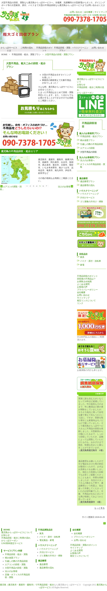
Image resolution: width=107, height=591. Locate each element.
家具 (82, 257)
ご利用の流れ (26, 48)
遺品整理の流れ (87, 185)
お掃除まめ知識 (84, 281)
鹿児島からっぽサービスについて (16, 532)
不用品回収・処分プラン (91, 136)
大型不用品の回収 (88, 152)
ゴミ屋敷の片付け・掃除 (91, 201)
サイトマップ (101, 12)
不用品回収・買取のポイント (83, 545)
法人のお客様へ (87, 160)
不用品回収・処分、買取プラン (26, 54)
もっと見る (99, 508)
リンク (80, 303)
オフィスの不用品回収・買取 (92, 165)
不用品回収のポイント (44, 49)
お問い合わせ (76, 12)
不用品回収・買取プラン (62, 49)
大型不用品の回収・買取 (16, 568)
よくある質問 (83, 284)
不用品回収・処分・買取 (16, 554)
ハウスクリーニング (80, 49)
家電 (82, 265)
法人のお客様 (65, 186)
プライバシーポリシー (87, 290)
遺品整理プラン (87, 181)
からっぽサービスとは (9, 49)
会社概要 (88, 12)
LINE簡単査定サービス (12, 543)
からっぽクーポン (85, 93)
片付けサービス (87, 198)
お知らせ (81, 84)
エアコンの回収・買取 (15, 564)
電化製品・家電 (46, 540)
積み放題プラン (87, 140)
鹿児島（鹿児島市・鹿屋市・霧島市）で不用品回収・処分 (27, 585)
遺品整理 (43, 564)
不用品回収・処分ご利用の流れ (15, 538)
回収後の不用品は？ (86, 279)
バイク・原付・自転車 (90, 261)
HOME (4, 54)
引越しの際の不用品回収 (91, 144)
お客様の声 (82, 287)
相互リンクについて (86, 300)
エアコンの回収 (87, 148)
